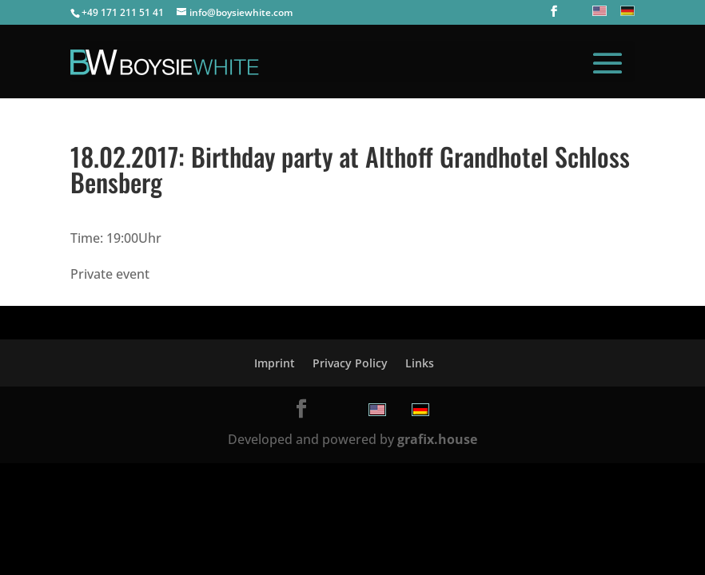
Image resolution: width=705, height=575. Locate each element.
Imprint (274, 363)
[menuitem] (597, 11)
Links (419, 363)
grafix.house (437, 439)
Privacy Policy (350, 363)
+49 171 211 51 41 (123, 12)
